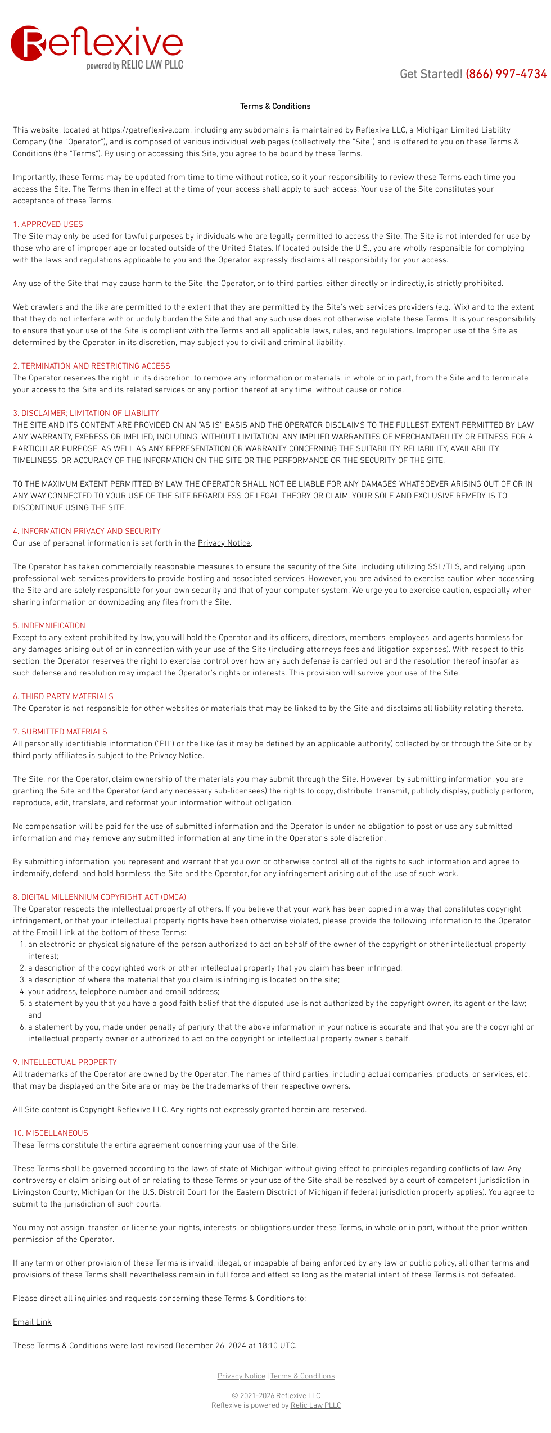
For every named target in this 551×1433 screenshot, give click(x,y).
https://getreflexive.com (146, 130)
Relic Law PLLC (316, 1406)
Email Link (32, 1322)
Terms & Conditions (302, 1376)
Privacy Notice (224, 543)
